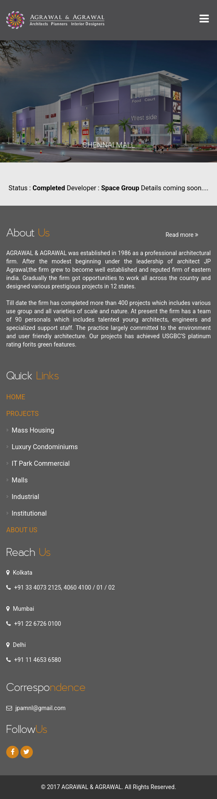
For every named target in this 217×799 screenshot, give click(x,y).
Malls (20, 480)
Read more (181, 234)
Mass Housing (33, 430)
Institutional (29, 513)
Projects (22, 414)
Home (15, 397)
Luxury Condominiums (45, 447)
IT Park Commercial (41, 463)
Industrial (25, 497)
